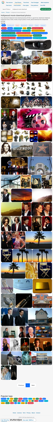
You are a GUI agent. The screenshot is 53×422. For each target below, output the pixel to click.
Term (24, 413)
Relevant (31, 25)
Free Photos (18, 2)
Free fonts (26, 2)
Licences (19, 413)
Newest (17, 25)
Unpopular (43, 25)
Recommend (24, 25)
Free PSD (42, 5)
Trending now (10, 25)
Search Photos (6, 9)
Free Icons (9, 5)
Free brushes (17, 5)
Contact (38, 413)
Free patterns (34, 5)
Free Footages (35, 2)
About (33, 413)
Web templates (45, 2)
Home (3, 12)
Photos (8, 12)
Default (3, 25)
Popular (37, 25)
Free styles (26, 5)
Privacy (29, 413)
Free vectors (9, 2)
